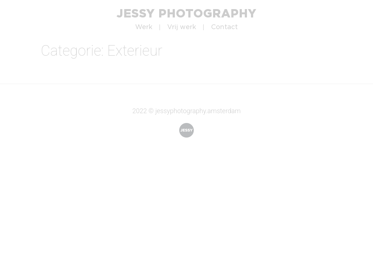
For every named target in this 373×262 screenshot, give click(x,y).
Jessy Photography (186, 13)
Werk (143, 27)
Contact (224, 27)
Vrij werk (181, 27)
